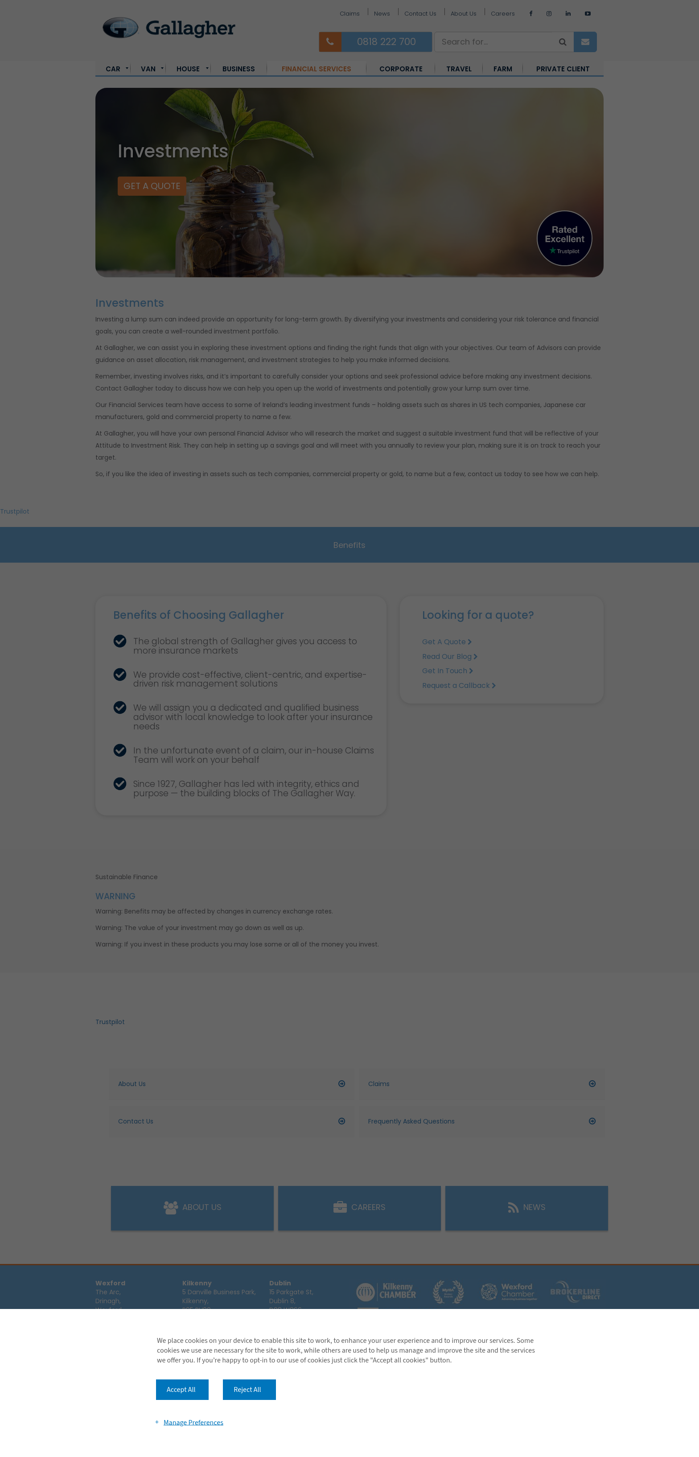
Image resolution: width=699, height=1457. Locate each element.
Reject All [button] (247, 1390)
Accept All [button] (181, 1390)
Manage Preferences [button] (193, 1422)
